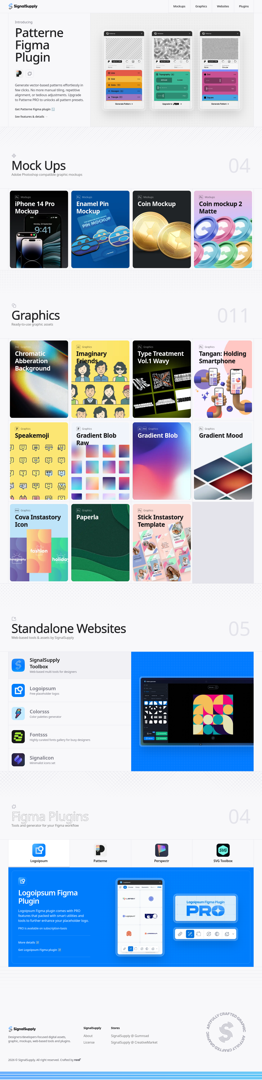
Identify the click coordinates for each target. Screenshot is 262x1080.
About (88, 1036)
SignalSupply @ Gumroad (130, 1036)
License (89, 1042)
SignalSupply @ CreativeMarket (134, 1042)
